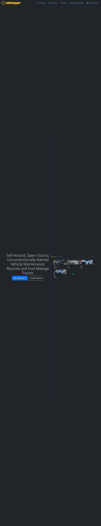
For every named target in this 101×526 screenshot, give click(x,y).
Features (53, 3)
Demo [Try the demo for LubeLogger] (63, 3)
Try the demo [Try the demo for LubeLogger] (36, 278)
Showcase (41, 3)
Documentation (77, 3)
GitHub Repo (92, 3)
